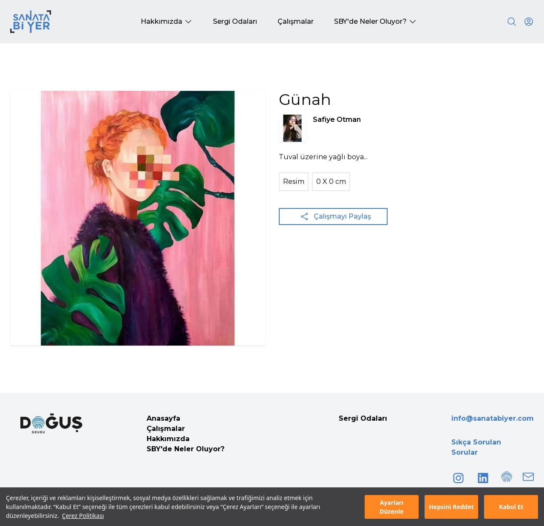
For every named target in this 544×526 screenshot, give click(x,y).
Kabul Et (511, 507)
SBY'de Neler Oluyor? (185, 449)
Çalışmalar (166, 429)
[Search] (512, 22)
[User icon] (529, 22)
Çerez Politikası (83, 516)
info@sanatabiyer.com (492, 418)
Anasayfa (163, 418)
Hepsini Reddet (451, 507)
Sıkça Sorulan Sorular (476, 447)
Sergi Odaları (363, 418)
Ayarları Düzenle (391, 506)
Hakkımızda (168, 439)
